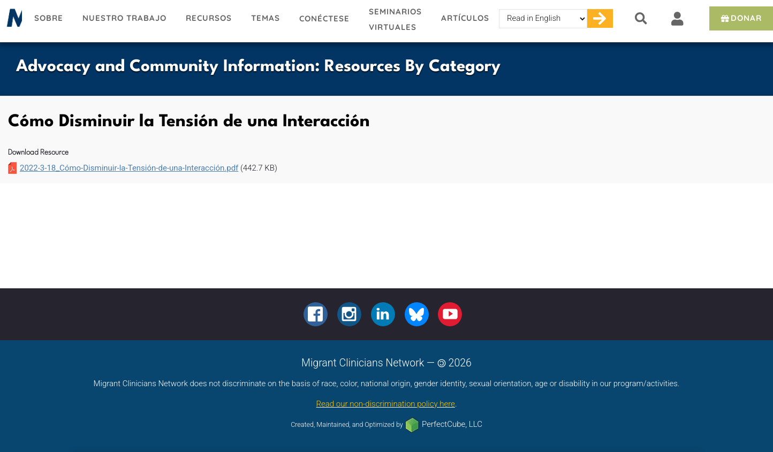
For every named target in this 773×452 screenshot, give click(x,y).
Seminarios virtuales (395, 19)
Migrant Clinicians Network (12, 21)
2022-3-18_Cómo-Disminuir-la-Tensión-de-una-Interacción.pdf (129, 168)
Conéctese (324, 18)
